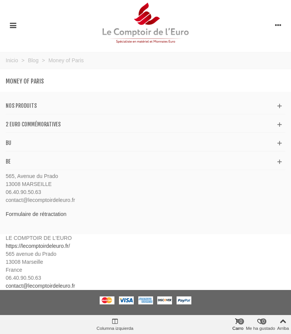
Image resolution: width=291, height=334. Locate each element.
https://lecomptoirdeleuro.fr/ (38, 246)
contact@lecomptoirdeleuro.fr (40, 286)
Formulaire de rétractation (36, 214)
